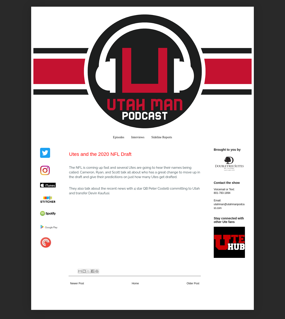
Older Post (193, 283)
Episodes (118, 137)
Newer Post (77, 283)
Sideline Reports (161, 137)
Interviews (137, 137)
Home (135, 283)
